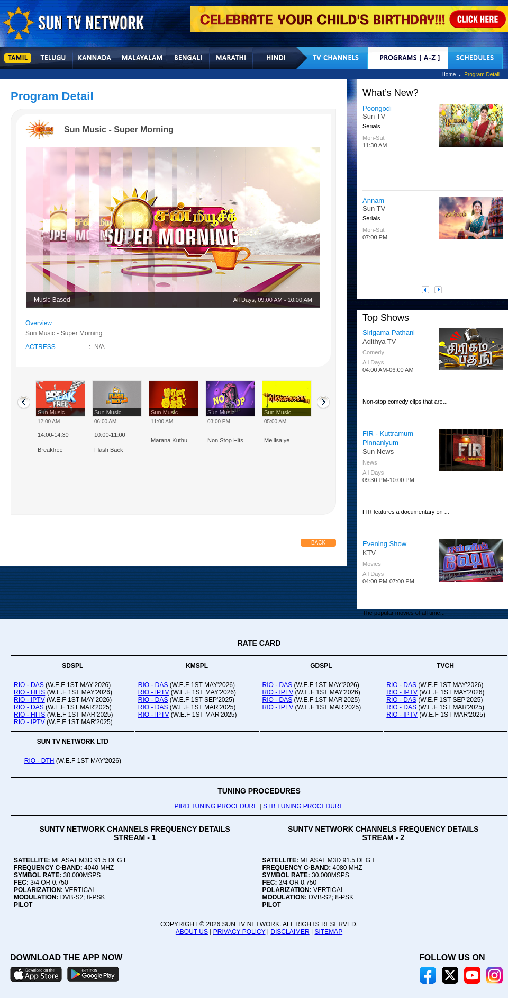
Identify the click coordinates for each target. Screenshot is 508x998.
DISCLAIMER (289, 931)
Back (318, 543)
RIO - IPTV (29, 699)
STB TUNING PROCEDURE (303, 806)
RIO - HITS (29, 692)
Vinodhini (376, 108)
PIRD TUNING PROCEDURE (216, 806)
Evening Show (384, 544)
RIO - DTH (39, 760)
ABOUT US (192, 931)
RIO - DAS (29, 685)
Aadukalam (379, 200)
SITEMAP (328, 931)
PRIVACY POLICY (239, 931)
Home (449, 74)
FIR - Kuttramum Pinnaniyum (387, 438)
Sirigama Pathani (388, 332)
